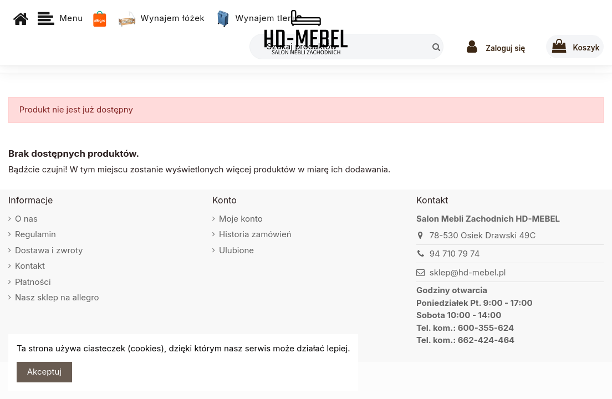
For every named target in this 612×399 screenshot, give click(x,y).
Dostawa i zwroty (49, 250)
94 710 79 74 (455, 253)
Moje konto (241, 218)
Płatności (33, 282)
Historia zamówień (255, 234)
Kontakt (30, 265)
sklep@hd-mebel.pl (468, 272)
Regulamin (35, 234)
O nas (26, 218)
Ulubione (236, 250)
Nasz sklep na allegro (57, 297)
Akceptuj (44, 371)
